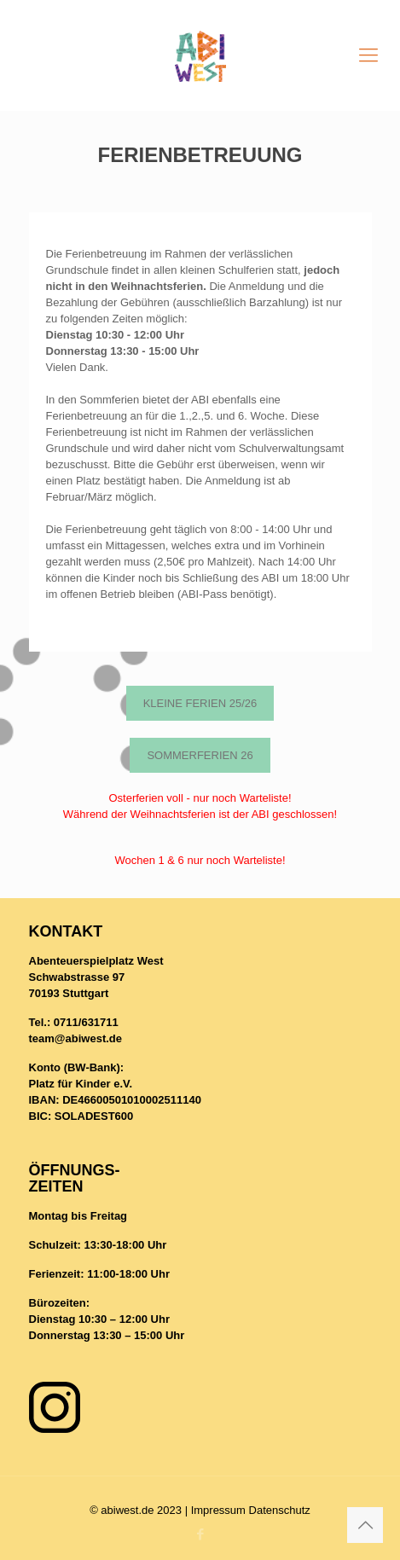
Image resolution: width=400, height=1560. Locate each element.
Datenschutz (279, 1510)
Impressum (218, 1510)
